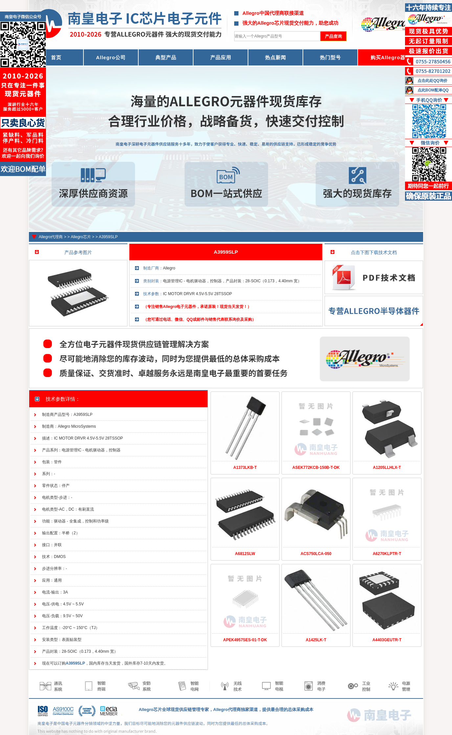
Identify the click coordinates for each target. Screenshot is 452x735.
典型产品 (165, 57)
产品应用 (220, 57)
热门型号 (330, 57)
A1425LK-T (316, 640)
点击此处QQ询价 (432, 80)
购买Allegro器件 (391, 57)
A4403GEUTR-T (387, 640)
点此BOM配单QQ (433, 90)
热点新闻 (275, 57)
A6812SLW (245, 553)
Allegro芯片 (81, 237)
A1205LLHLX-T (387, 467)
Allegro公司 (111, 57)
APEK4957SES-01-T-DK (245, 640)
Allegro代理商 (51, 237)
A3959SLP (108, 237)
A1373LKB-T (245, 467)
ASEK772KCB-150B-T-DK (316, 467)
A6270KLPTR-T (387, 553)
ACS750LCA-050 (316, 553)
